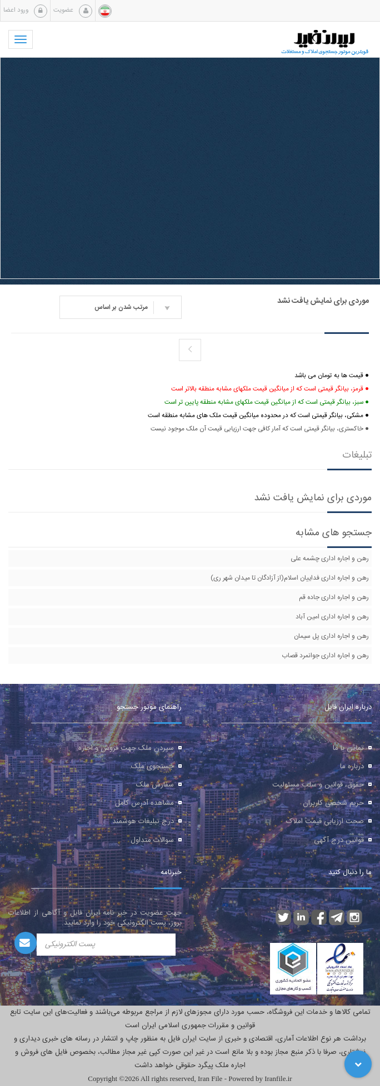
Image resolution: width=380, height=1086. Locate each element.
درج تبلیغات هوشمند (143, 821)
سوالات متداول (152, 840)
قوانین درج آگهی (339, 840)
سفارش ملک (155, 785)
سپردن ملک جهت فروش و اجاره (126, 748)
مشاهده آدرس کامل (144, 803)
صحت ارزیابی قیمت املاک (325, 821)
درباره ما (352, 766)
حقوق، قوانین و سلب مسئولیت (318, 785)
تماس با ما (348, 748)
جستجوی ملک (152, 766)
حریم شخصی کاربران (333, 803)
